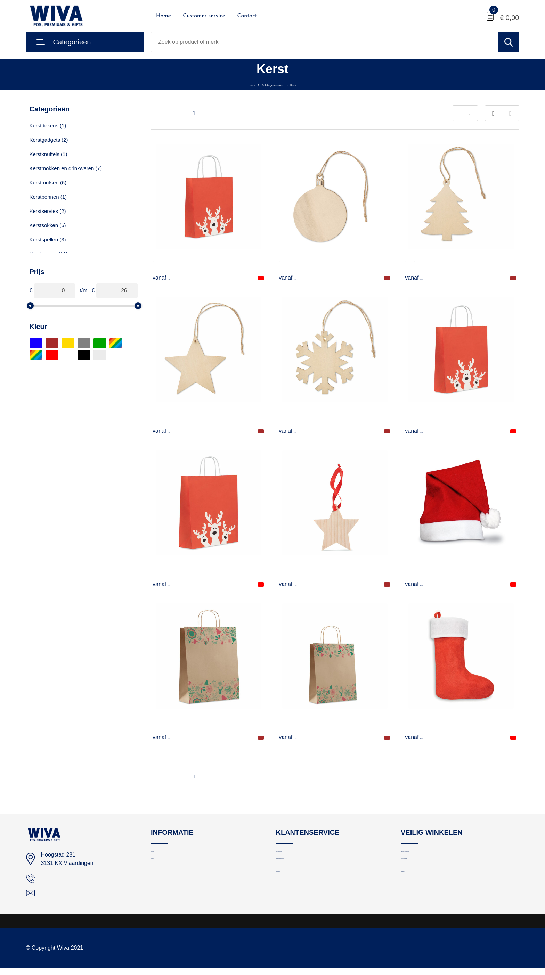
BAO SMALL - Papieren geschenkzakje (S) (205, 260)
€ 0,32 (421, 430)
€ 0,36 (169, 583)
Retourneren (290, 885)
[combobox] (324, 42)
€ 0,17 (295, 277)
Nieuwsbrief (289, 900)
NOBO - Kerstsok (426, 719)
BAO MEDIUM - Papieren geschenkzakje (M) (460, 413)
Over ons (161, 855)
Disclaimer (413, 900)
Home (163, 16)
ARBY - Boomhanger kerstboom (444, 260)
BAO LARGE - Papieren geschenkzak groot (206, 719)
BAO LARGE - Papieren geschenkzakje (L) (206, 566)
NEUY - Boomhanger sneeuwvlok (320, 413)
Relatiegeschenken (273, 84)
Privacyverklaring (420, 870)
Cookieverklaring (420, 885)
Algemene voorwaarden (428, 855)
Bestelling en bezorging (303, 870)
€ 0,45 (295, 583)
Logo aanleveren (295, 855)
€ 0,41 (421, 737)
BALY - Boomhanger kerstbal (314, 260)
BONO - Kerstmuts (428, 566)
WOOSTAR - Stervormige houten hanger (329, 566)
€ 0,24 (169, 277)
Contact (247, 16)
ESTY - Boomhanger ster (183, 413)
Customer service (204, 16)
